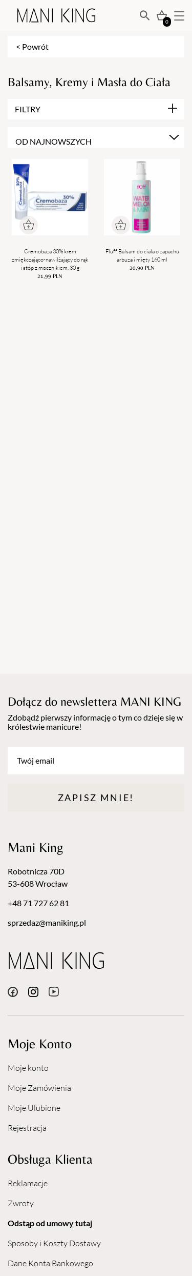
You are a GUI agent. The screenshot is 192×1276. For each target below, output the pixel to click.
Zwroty (21, 1203)
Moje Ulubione (34, 1108)
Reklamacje (28, 1183)
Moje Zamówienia (39, 1088)
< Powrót (32, 46)
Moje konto (28, 1068)
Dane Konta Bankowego (50, 1263)
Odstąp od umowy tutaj (50, 1223)
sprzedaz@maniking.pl (47, 922)
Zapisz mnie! (96, 797)
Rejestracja (27, 1128)
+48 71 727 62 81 (38, 903)
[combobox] (96, 137)
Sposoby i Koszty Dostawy (54, 1243)
